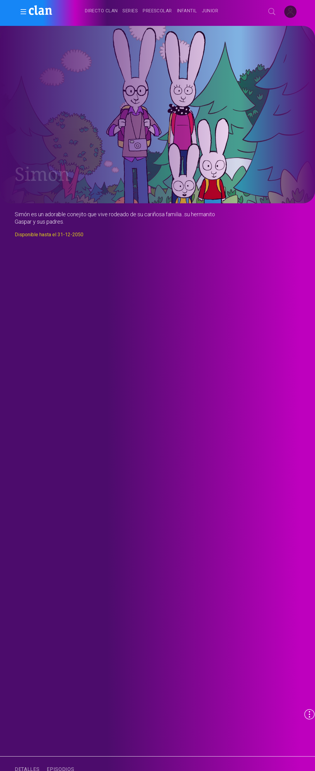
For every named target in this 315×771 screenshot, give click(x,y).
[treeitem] (101, 11)
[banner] (55, 11)
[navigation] (164, 11)
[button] (21, 11)
